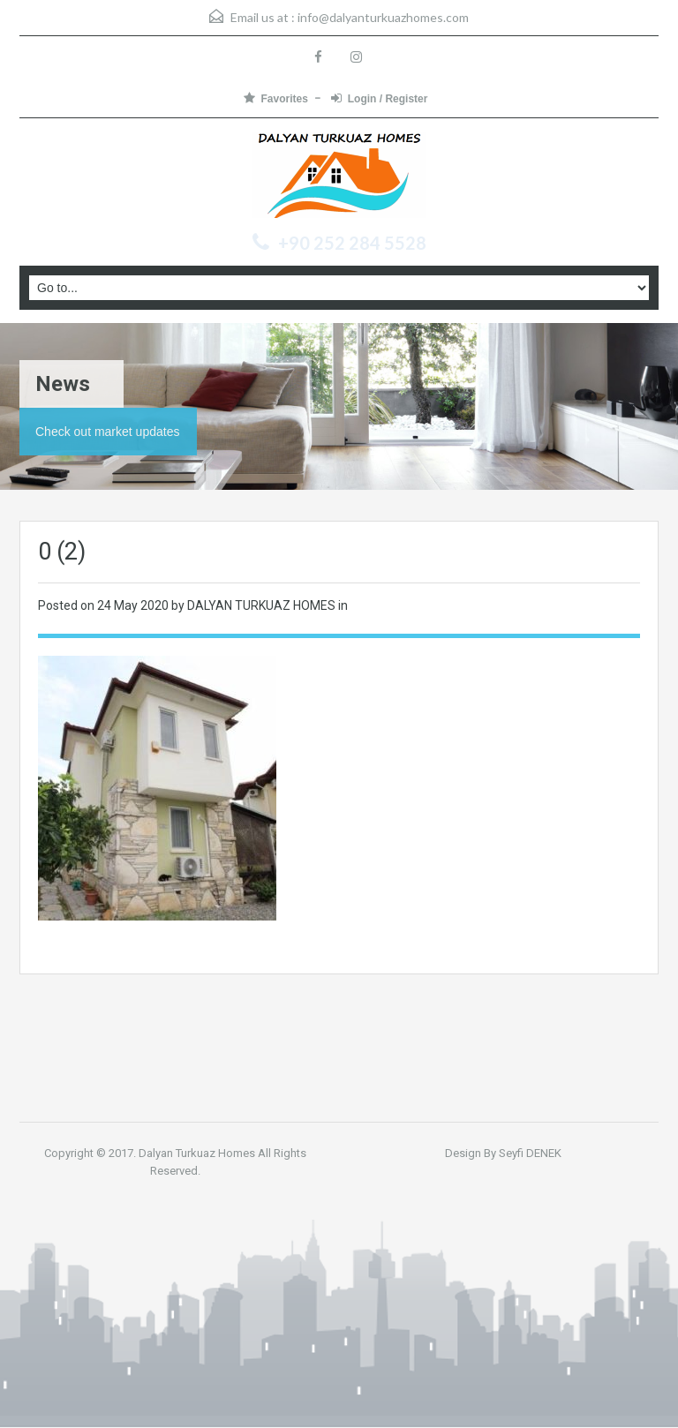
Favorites (276, 98)
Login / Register (379, 98)
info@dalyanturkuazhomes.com (383, 17)
